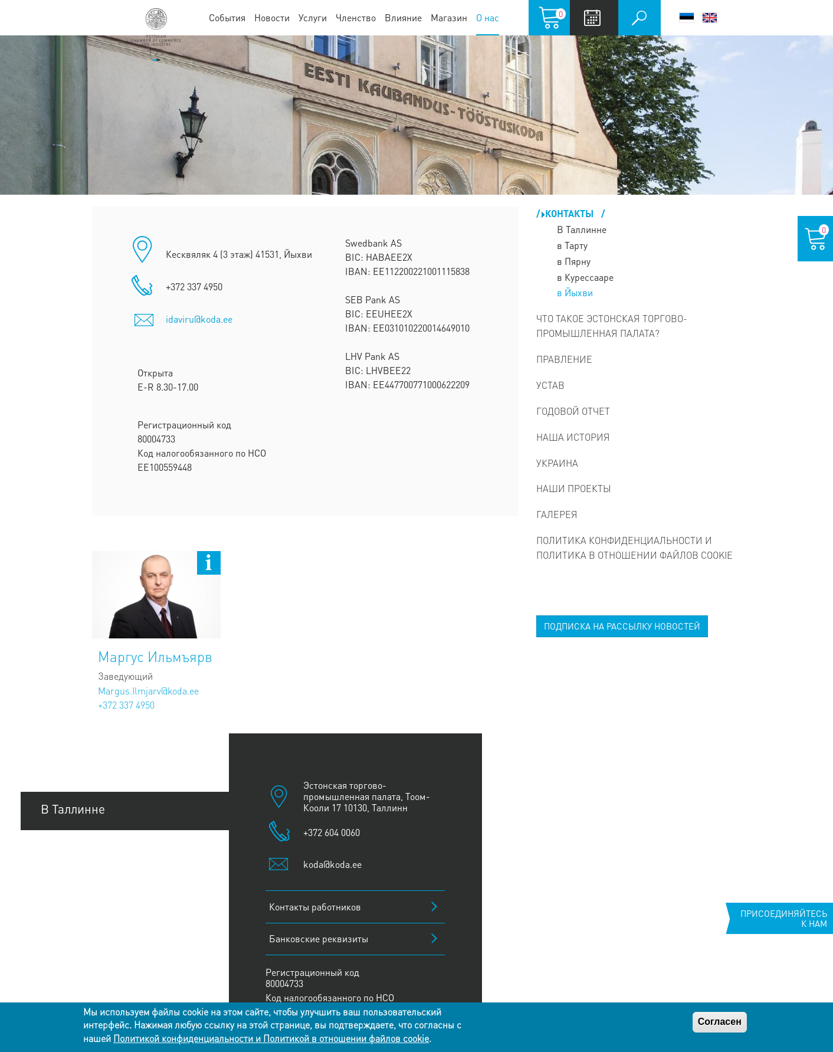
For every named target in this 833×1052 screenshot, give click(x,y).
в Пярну (574, 261)
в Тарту (572, 245)
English (709, 17)
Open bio (209, 563)
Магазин (449, 17)
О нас (487, 17)
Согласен (720, 1022)
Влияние (403, 17)
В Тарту (61, 849)
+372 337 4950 (126, 705)
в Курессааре (585, 277)
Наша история (573, 437)
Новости (272, 17)
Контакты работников (315, 906)
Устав (550, 385)
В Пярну (63, 889)
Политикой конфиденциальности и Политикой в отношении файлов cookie (271, 1038)
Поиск (639, 17)
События (227, 17)
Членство (356, 17)
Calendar (592, 17)
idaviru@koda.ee (199, 319)
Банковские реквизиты (318, 938)
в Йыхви (575, 292)
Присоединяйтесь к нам (783, 918)
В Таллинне (581, 229)
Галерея (557, 514)
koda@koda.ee (332, 864)
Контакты (570, 213)
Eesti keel (686, 17)
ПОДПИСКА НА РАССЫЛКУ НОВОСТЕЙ (622, 626)
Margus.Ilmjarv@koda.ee (148, 690)
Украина (557, 463)
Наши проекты (573, 488)
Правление (564, 359)
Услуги (313, 17)
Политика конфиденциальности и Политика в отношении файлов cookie (634, 547)
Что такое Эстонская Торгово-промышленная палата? (611, 325)
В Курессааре (78, 968)
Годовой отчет (573, 411)
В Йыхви (65, 928)
